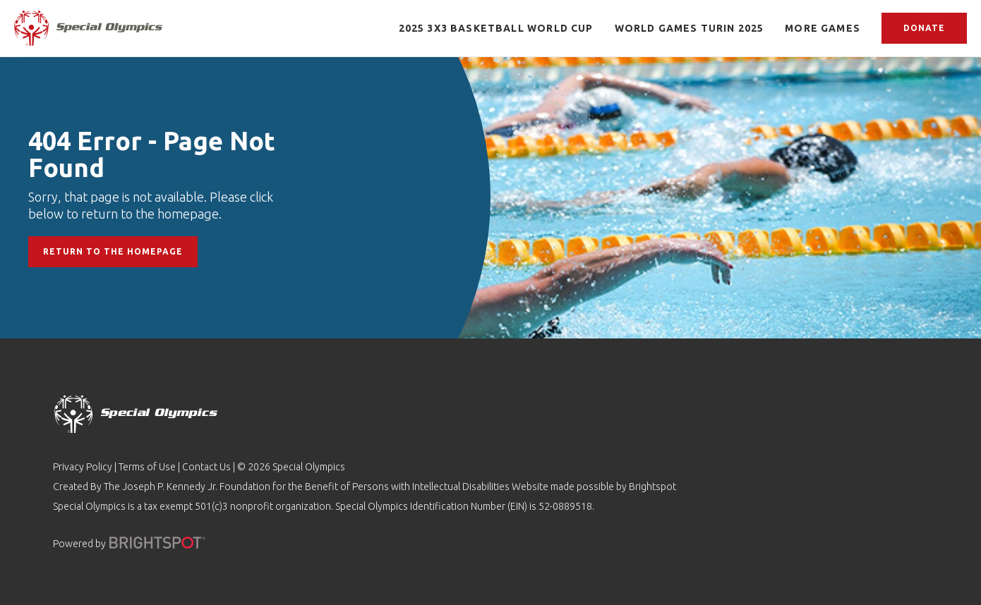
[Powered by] (157, 543)
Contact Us (206, 466)
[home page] (88, 28)
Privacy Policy (82, 466)
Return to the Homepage (113, 251)
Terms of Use (147, 466)
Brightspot (652, 486)
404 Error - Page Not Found (151, 154)
